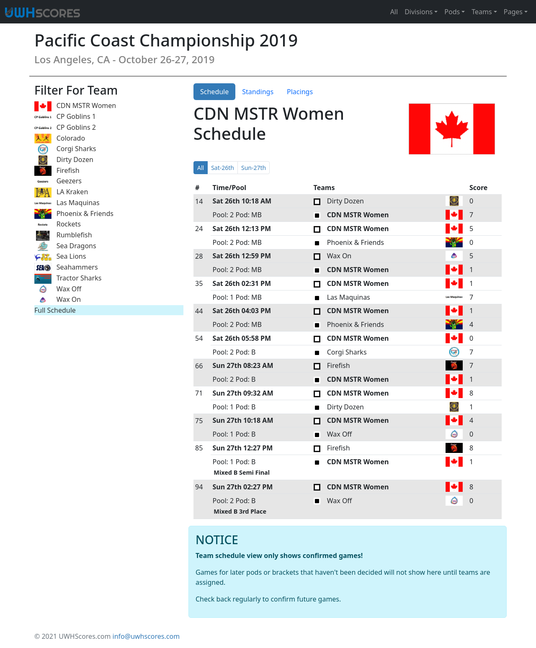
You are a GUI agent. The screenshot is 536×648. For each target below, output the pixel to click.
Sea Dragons (65, 246)
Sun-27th (253, 168)
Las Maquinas (67, 203)
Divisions (419, 11)
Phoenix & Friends (73, 214)
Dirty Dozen (63, 160)
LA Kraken (61, 192)
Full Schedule (55, 310)
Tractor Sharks (67, 278)
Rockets (57, 224)
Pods (452, 11)
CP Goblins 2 (65, 128)
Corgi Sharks (65, 149)
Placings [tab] (300, 91)
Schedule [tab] (214, 91)
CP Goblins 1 (65, 117)
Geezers (58, 181)
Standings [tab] (257, 91)
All (394, 11)
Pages (513, 11)
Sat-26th (222, 168)
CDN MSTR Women (75, 106)
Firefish (57, 171)
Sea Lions (60, 257)
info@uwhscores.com (146, 636)
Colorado (59, 139)
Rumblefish (63, 235)
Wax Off (57, 289)
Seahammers (66, 267)
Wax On (57, 300)
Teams (482, 11)
